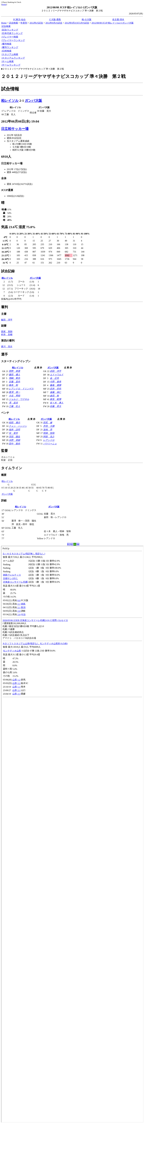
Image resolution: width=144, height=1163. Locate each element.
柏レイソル (10, 100)
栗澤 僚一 (14, 392)
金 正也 (54, 378)
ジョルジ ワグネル (19, 399)
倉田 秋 (54, 396)
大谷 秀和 (14, 396)
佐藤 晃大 (55, 406)
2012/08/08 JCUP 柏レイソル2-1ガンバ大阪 (113, 23)
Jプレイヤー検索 (10, 37)
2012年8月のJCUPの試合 (77, 23)
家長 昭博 (55, 399)
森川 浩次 (6, 346)
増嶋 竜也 (14, 378)
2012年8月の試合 (53, 23)
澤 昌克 (13, 403)
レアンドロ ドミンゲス (21, 388)
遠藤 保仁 (55, 392)
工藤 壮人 (14, 406)
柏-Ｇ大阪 (86, 19)
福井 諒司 (14, 429)
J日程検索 (6, 51)
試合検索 (13, 23)
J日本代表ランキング (12, 33)
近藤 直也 (14, 381)
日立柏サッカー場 (15, 129)
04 (78, 544)
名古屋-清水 (118, 19)
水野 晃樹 (14, 440)
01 (68, 544)
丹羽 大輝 (48, 426)
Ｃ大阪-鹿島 (55, 19)
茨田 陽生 (14, 436)
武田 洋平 (55, 371)
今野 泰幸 (55, 381)
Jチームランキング (11, 65)
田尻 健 (47, 422)
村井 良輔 (6, 334)
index (72, 834)
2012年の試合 (36, 23)
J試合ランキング (10, 30)
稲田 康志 (14, 422)
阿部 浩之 (48, 436)
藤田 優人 (14, 374)
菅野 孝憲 (14, 371)
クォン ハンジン (18, 426)
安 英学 (13, 433)
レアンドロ (48, 440)
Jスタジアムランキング (13, 58)
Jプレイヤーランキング (13, 40)
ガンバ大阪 (33, 100)
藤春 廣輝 (55, 385)
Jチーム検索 (8, 61)
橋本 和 (13, 385)
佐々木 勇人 (56, 403)
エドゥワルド (56, 374)
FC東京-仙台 (19, 19)
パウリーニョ (50, 443)
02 (72, 544)
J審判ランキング (10, 47)
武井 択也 (55, 388)
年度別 (23, 23)
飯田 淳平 (6, 320)
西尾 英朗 (6, 331)
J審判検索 (6, 44)
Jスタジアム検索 (10, 54)
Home (4, 4)
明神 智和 (48, 433)
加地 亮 (47, 429)
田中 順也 (14, 443)
